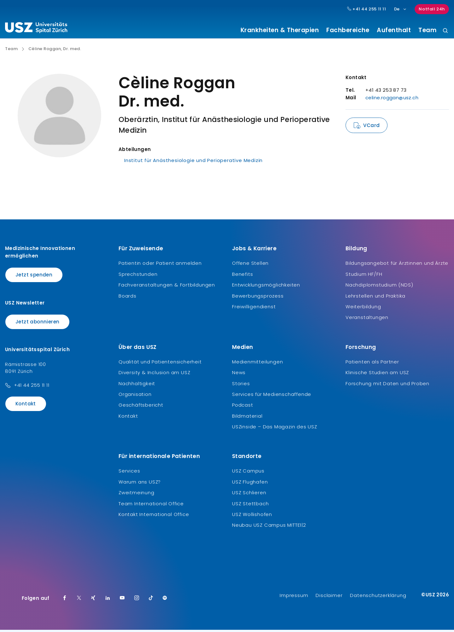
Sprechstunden (138, 276)
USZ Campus (248, 473)
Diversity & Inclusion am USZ (154, 375)
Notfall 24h (432, 9)
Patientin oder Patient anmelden (160, 265)
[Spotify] (164, 600)
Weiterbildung (363, 309)
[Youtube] (122, 600)
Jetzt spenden (33, 277)
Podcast (242, 407)
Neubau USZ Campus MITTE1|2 (269, 527)
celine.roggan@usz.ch (391, 100)
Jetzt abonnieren (37, 324)
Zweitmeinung (136, 495)
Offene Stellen (250, 265)
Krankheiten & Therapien (280, 30)
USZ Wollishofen (252, 516)
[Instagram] (136, 600)
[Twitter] (79, 600)
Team (427, 30)
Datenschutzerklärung (378, 597)
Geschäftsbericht (141, 407)
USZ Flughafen (250, 484)
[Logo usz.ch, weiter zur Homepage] (36, 28)
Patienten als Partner (372, 364)
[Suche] (445, 31)
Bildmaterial (247, 418)
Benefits (242, 276)
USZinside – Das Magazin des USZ (274, 429)
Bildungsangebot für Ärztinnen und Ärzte (397, 265)
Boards (128, 298)
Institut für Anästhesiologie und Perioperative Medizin (193, 162)
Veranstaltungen (367, 319)
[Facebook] (64, 600)
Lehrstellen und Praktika (375, 298)
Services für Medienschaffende (271, 396)
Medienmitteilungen (257, 364)
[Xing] (93, 600)
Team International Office (151, 505)
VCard (371, 128)
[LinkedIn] (107, 600)
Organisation (135, 396)
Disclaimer (329, 597)
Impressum (294, 597)
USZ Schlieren (249, 495)
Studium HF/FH (364, 276)
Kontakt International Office (154, 516)
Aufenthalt (394, 30)
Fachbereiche (347, 30)
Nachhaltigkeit (137, 385)
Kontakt (25, 406)
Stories (241, 385)
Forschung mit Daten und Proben (387, 385)
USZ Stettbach (250, 505)
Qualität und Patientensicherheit (160, 364)
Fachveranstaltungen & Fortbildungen (167, 287)
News (239, 375)
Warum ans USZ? (140, 484)
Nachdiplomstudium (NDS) (379, 287)
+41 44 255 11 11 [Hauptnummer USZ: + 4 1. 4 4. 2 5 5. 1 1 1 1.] (366, 9)
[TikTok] (151, 600)
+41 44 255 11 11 (31, 387)
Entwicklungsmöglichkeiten (266, 287)
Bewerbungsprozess (258, 298)
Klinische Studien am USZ (377, 375)
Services (129, 473)
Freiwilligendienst (254, 309)
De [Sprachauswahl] (400, 9)
